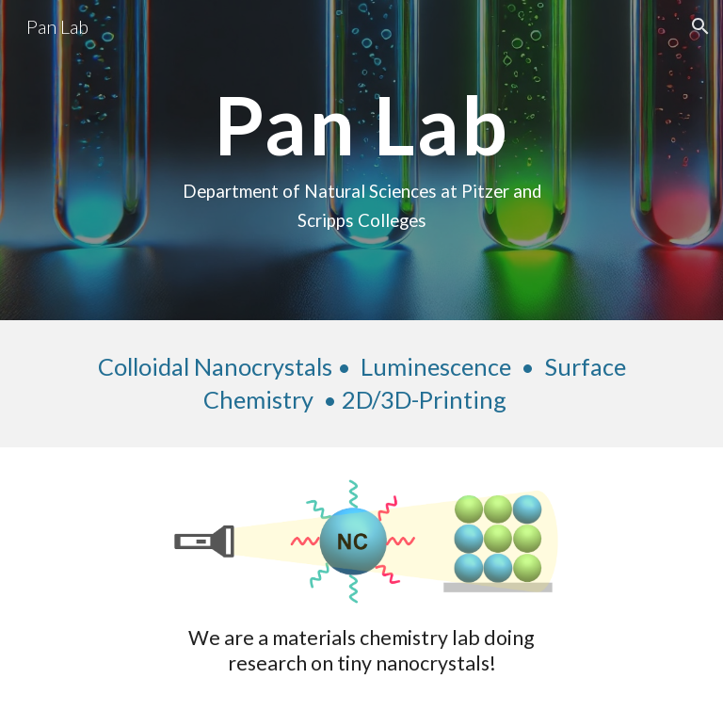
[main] (361, 160)
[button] (700, 26)
